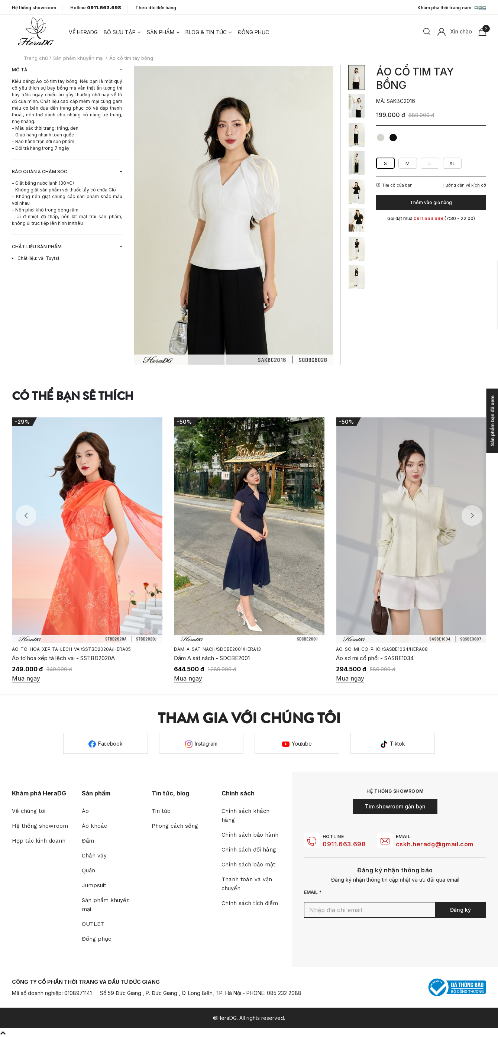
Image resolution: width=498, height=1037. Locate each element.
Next (472, 515)
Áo (85, 811)
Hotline (95, 7)
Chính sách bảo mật (248, 864)
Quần (88, 870)
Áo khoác (94, 826)
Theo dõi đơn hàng (155, 7)
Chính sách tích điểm (249, 903)
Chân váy (94, 855)
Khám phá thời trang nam (451, 8)
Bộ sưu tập (120, 32)
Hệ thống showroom (34, 7)
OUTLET (93, 924)
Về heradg (83, 32)
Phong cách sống (175, 826)
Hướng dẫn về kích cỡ (464, 185)
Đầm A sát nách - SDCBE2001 (338, 658)
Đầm (88, 840)
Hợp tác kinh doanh (38, 840)
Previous (26, 515)
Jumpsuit (94, 885)
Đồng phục (253, 32)
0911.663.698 (344, 844)
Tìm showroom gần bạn (395, 806)
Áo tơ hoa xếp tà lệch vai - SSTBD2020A (189, 658)
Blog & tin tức (206, 32)
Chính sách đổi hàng (248, 849)
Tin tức (161, 811)
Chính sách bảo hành (249, 834)
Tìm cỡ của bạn (394, 185)
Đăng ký (460, 910)
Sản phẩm (160, 32)
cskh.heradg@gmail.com (434, 844)
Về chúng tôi (28, 811)
